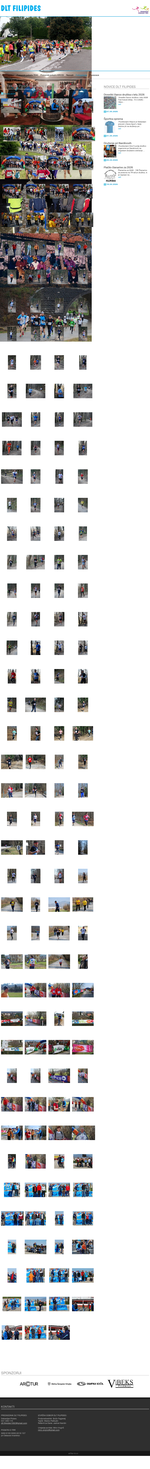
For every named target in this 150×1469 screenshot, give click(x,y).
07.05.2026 (112, 111)
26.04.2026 (112, 160)
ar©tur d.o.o (73, 1453)
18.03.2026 (112, 184)
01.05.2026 (112, 136)
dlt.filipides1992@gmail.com (14, 1423)
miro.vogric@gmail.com (49, 1430)
